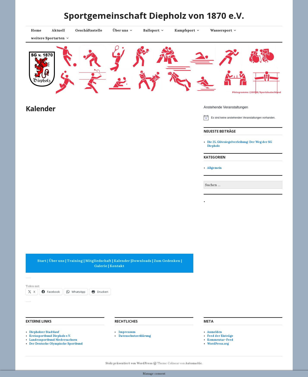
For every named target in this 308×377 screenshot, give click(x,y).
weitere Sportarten (48, 38)
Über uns (120, 30)
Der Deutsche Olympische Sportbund (56, 343)
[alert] (243, 117)
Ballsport (151, 30)
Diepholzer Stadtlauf (44, 332)
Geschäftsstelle (88, 30)
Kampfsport (185, 30)
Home (36, 30)
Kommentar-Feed (220, 340)
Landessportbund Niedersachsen (53, 340)
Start (41, 260)
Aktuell (58, 30)
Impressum (127, 332)
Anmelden (214, 332)
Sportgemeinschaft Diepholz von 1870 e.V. (154, 15)
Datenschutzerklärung (135, 336)
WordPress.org (218, 343)
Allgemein (214, 168)
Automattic (193, 363)
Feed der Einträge (220, 336)
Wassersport (221, 30)
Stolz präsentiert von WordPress (128, 363)
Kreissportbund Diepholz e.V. (50, 336)
